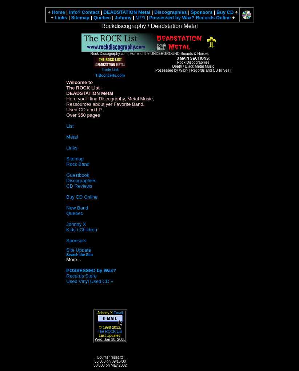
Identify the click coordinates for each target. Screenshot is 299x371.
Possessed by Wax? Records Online (190, 17)
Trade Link (110, 68)
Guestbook (77, 175)
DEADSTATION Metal (126, 12)
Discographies (170, 12)
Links (61, 17)
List (69, 126)
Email (118, 313)
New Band (77, 208)
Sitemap (80, 17)
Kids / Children (81, 229)
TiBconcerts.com (110, 75)
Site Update (78, 250)
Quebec (102, 17)
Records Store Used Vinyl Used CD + (91, 276)
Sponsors (202, 12)
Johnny (123, 17)
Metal (72, 137)
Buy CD (225, 12)
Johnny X (76, 224)
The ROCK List (110, 332)
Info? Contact (84, 12)
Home (58, 12)
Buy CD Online (81, 197)
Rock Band (77, 164)
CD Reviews (79, 186)
